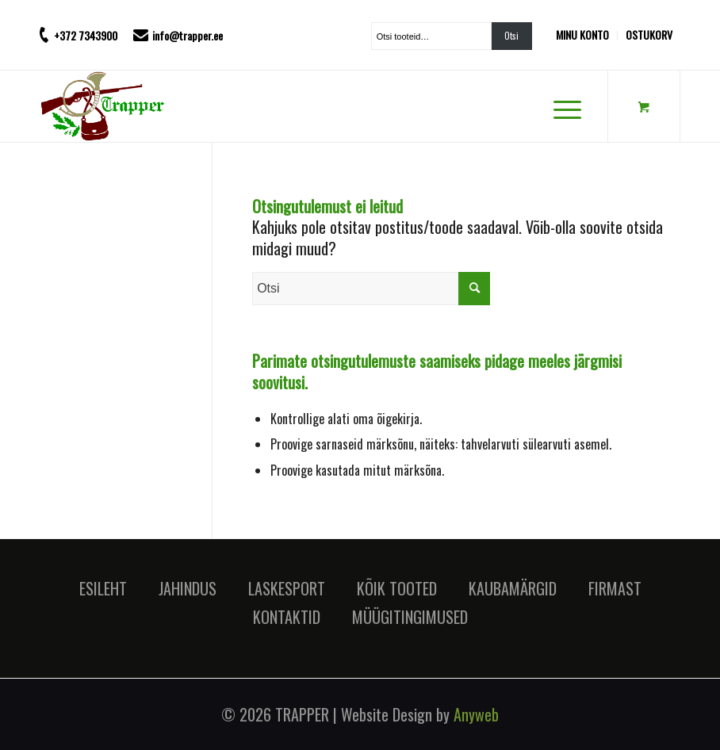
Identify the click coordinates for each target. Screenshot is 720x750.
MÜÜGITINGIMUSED (410, 617)
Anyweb (476, 714)
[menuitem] (587, 35)
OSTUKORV (649, 34)
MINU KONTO (582, 34)
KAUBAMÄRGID (513, 588)
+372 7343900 (85, 35)
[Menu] (559, 106)
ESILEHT (103, 588)
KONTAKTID (286, 617)
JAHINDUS (187, 588)
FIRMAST (614, 588)
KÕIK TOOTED (397, 588)
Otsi (511, 35)
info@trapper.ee (187, 35)
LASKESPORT (286, 588)
